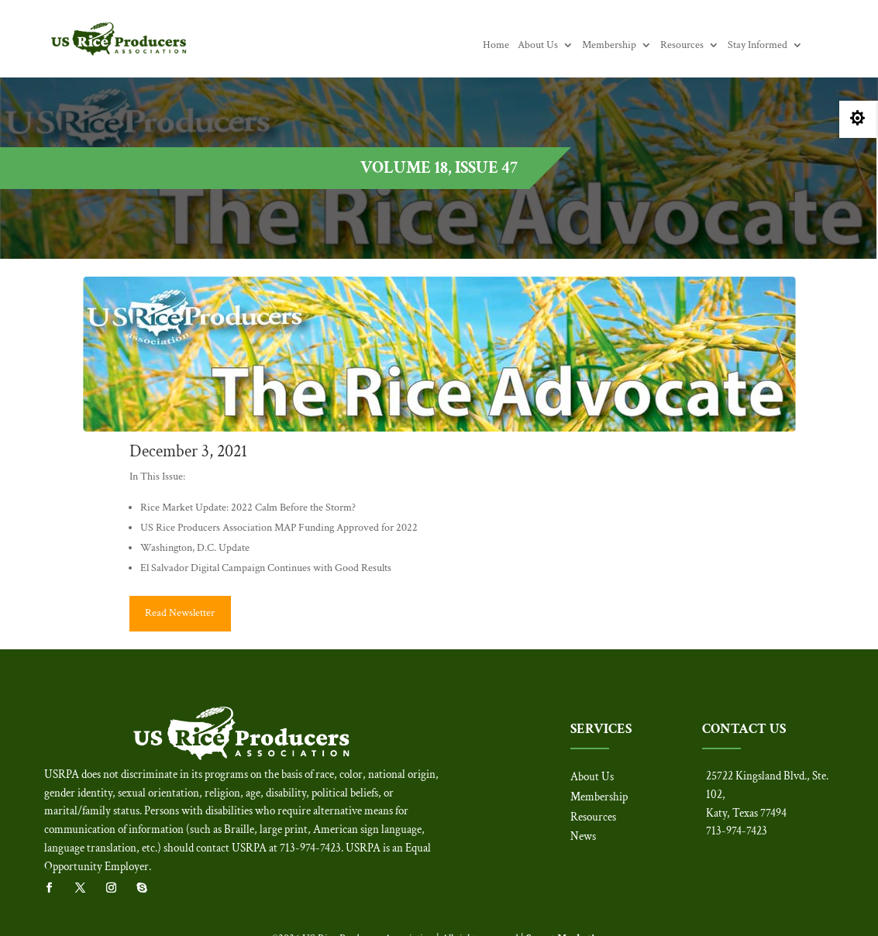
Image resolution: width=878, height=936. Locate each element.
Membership (609, 46)
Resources (682, 46)
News (583, 836)
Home (496, 46)
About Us (538, 46)
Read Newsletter (180, 613)
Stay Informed (757, 46)
